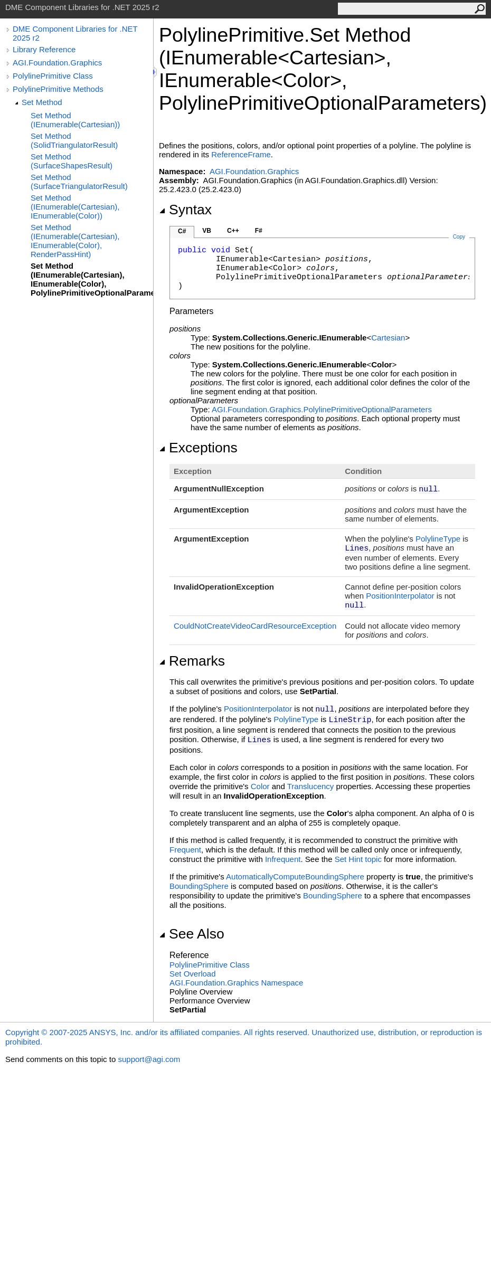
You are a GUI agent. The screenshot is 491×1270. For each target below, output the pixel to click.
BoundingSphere (199, 886)
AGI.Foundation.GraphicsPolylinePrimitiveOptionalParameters (322, 409)
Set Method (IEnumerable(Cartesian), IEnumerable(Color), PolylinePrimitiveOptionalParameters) (92, 279)
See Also (191, 934)
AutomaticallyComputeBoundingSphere (295, 876)
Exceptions (198, 448)
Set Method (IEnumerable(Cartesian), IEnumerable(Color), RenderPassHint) (75, 241)
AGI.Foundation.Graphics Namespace (236, 982)
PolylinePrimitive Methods (58, 88)
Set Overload (192, 973)
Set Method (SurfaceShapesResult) (71, 161)
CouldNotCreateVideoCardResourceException (255, 625)
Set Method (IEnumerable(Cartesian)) (75, 120)
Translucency (310, 786)
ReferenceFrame (241, 154)
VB (206, 230)
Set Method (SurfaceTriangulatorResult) (79, 182)
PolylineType (438, 538)
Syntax (185, 209)
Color (260, 786)
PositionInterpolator (400, 595)
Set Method (42, 102)
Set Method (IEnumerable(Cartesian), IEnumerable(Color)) (75, 206)
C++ (233, 230)
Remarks (192, 661)
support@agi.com (149, 1059)
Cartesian (388, 337)
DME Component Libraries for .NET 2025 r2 (75, 33)
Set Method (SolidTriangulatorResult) (74, 140)
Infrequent (283, 859)
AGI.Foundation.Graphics (57, 62)
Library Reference (44, 49)
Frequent (185, 849)
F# (258, 230)
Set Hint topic (358, 859)
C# (182, 231)
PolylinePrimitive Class (53, 75)
